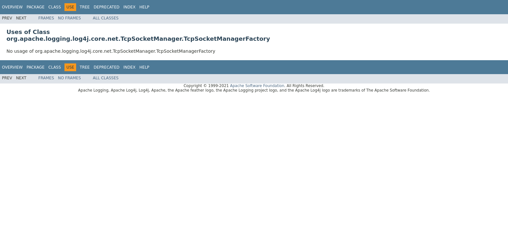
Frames (46, 18)
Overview (12, 7)
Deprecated (107, 7)
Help (144, 7)
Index (129, 7)
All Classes (106, 18)
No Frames (69, 18)
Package (35, 7)
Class (54, 7)
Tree (85, 7)
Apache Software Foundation (257, 85)
